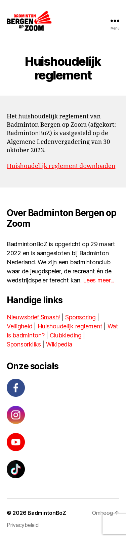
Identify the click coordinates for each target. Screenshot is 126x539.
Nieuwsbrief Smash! (33, 317)
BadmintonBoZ (47, 512)
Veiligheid (19, 326)
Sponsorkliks (24, 344)
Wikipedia (59, 344)
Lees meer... (98, 280)
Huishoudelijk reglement (70, 326)
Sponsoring (80, 317)
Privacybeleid (23, 525)
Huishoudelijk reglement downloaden (61, 166)
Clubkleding (66, 335)
